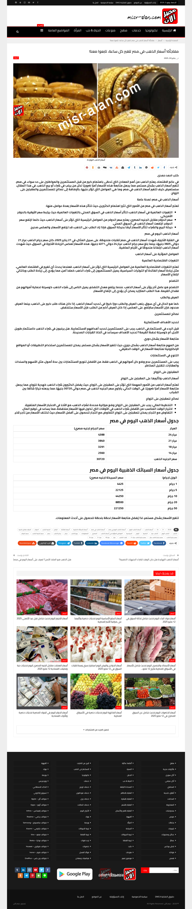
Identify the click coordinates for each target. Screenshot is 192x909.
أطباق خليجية (169, 793)
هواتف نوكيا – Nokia (38, 840)
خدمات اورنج (84, 787)
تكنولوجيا (151, 30)
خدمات (136, 30)
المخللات (170, 799)
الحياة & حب (93, 30)
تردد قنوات (85, 840)
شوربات (171, 828)
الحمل (129, 775)
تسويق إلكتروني (40, 793)
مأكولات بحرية (168, 769)
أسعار (16, 57)
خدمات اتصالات (83, 805)
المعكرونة (170, 805)
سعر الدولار (25, 533)
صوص (171, 816)
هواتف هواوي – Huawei (36, 846)
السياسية (129, 533)
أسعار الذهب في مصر (98, 529)
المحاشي (170, 787)
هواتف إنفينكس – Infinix (36, 811)
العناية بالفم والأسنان (123, 811)
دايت (130, 846)
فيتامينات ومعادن (82, 858)
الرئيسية (169, 30)
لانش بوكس (169, 846)
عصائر (172, 840)
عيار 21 (99, 537)
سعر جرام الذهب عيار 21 (138, 537)
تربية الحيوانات (126, 834)
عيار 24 (91, 537)
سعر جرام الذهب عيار (156, 537)
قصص (171, 858)
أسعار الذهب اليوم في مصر (117, 529)
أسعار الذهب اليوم (135, 529)
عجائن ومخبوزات (167, 834)
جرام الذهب (57, 533)
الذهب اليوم (165, 533)
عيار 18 (107, 537)
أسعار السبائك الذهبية (80, 529)
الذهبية (145, 533)
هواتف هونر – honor (38, 852)
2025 (169, 529)
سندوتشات (170, 811)
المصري (94, 533)
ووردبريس (43, 781)
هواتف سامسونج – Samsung (35, 822)
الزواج (137, 533)
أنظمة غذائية (127, 763)
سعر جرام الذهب (172, 537)
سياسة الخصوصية (107, 2)
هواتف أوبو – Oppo (39, 805)
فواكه (171, 852)
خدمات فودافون (82, 793)
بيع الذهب (74, 533)
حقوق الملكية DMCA (124, 2)
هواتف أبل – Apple (39, 799)
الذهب (175, 533)
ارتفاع (56, 529)
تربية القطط (127, 840)
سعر (48, 533)
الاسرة (129, 769)
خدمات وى (84, 799)
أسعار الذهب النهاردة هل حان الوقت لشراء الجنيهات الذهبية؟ (149, 559)
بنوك (87, 816)
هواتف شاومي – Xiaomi (36, 828)
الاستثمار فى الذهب (81, 769)
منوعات (110, 30)
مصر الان (16, 903)
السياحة (129, 828)
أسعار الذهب (149, 529)
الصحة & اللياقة (126, 787)
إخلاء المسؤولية (150, 2)
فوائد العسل (84, 852)
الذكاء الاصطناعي (40, 787)
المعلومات (85, 533)
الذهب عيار (154, 533)
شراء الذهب (123, 537)
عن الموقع (138, 2)
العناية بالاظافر (126, 793)
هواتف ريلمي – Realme (37, 816)
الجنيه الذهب (46, 529)
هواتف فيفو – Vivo (39, 834)
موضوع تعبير (127, 858)
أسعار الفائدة (65, 529)
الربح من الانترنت (83, 763)
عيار (114, 537)
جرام (66, 533)
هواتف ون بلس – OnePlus (36, 858)
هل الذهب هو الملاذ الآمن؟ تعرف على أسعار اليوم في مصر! (42, 559)
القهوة (129, 816)
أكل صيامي (169, 781)
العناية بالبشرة (126, 799)
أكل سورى (169, 775)
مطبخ (123, 30)
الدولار (37, 529)
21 (163, 529)
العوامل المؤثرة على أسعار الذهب (112, 533)
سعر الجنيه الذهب (38, 533)
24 (158, 529)
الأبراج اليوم (84, 811)
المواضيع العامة (58, 30)
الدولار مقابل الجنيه (25, 529)
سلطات (171, 822)
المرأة (77, 30)
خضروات (86, 846)
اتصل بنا (95, 2)
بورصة (86, 822)
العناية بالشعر (126, 805)
